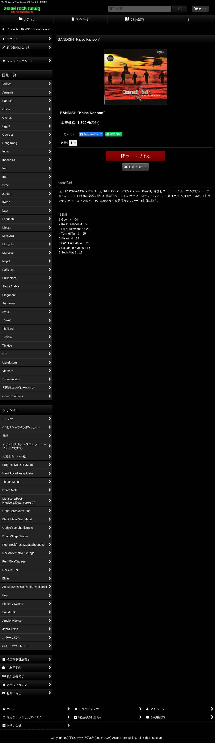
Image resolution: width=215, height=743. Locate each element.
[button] (188, 19)
